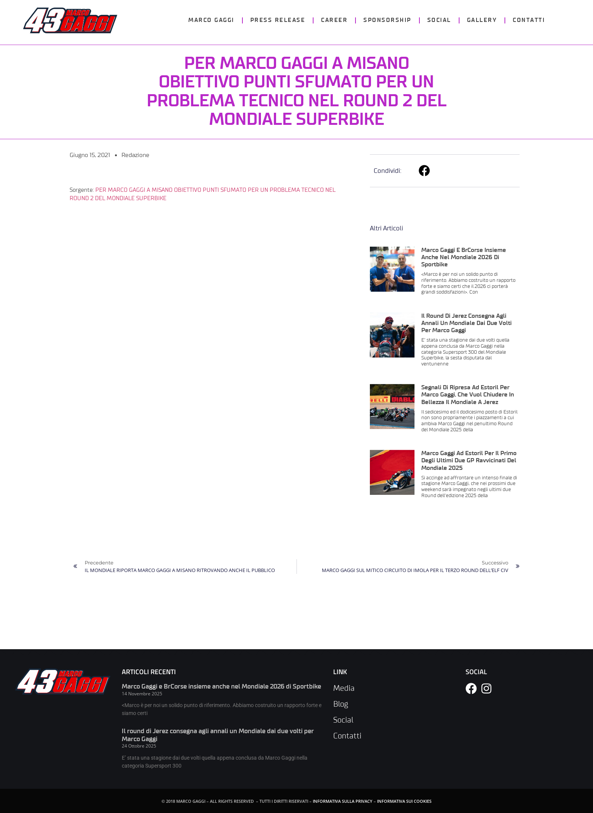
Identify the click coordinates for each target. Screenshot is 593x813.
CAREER (334, 20)
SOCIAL (439, 20)
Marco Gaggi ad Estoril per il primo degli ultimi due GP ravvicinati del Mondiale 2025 (469, 460)
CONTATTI (529, 20)
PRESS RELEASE (278, 20)
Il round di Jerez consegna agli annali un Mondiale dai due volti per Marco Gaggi (466, 323)
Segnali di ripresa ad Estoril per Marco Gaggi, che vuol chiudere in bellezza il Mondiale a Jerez (467, 394)
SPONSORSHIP (387, 20)
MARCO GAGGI (211, 20)
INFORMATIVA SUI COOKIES (404, 801)
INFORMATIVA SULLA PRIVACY (343, 801)
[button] (425, 170)
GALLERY (482, 20)
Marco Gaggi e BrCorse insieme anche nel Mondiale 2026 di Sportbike (463, 257)
